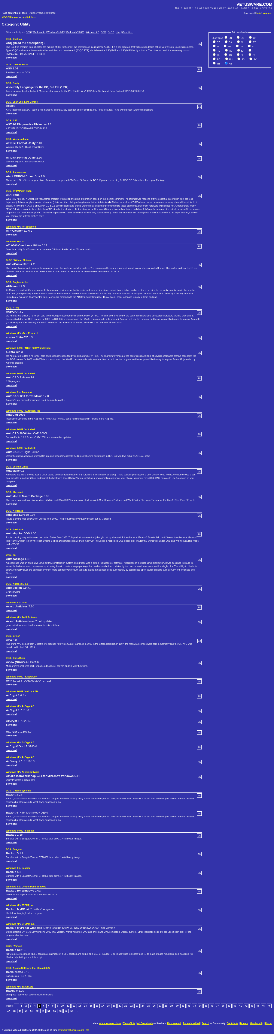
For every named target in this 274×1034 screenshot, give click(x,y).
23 (137, 1005)
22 (131, 1005)
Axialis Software (30, 772)
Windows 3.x (39, 32)
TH (218, 63)
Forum (268, 1023)
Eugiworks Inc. (21, 282)
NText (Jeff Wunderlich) (38, 348)
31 (183, 1005)
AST (15, 120)
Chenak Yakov (20, 64)
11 (68, 1005)
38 (223, 1005)
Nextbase (18, 511)
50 (25, 1011)
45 (263, 1005)
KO (230, 55)
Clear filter (127, 32)
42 (246, 1005)
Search (205, 1023)
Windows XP (92, 32)
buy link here (29, 17)
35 (206, 1005)
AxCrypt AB (31, 691)
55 (54, 1011)
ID (242, 50)
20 (120, 1005)
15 (91, 1005)
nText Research (30, 333)
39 (229, 1005)
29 (171, 1005)
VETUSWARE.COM (254, 4)
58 (71, 1011)
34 (200, 1005)
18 (108, 1005)
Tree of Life (129, 1023)
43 (252, 1005)
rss (87, 1030)
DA (230, 42)
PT (254, 55)
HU (230, 50)
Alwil (24, 602)
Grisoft (16, 636)
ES (242, 59)
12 (74, 1005)
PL (242, 55)
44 (257, 1005)
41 (240, 1005)
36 (211, 1005)
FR (229, 46)
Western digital (21, 139)
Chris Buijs (19, 658)
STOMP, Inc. (28, 905)
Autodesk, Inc (32, 410)
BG (242, 38)
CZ (218, 42)
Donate (244, 1023)
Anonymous (19, 172)
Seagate (29, 830)
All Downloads (145, 1023)
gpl (14, 555)
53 (43, 1011)
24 (142, 1005)
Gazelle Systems (22, 790)
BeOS (111, 32)
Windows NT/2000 (75, 32)
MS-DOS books (10, 17)
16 (97, 1005)
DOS (28, 32)
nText (16, 307)
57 (66, 1011)
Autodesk (30, 373)
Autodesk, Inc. (20, 584)
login (258, 13)
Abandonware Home (110, 1023)
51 (31, 1011)
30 (177, 1005)
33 (194, 1005)
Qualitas (17, 39)
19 (114, 1005)
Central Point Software (34, 886)
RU (230, 59)
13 (79, 1005)
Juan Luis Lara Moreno (25, 101)
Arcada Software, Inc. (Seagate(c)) (31, 968)
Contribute (232, 1023)
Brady (16, 83)
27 (160, 1005)
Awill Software (29, 617)
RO (218, 59)
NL (242, 42)
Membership (256, 1023)
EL (253, 46)
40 (235, 1005)
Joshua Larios (20, 466)
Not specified (29, 226)
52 (37, 1011)
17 (102, 1005)
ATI (23, 241)
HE (218, 50)
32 (189, 1005)
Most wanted (174, 1023)
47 (8, 1011)
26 (154, 1005)
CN (254, 38)
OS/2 (103, 32)
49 (20, 1011)
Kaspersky (31, 676)
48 (14, 1011)
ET (254, 42)
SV (254, 59)
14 (85, 1005)
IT (253, 50)
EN (230, 38)
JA (217, 55)
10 (62, 1005)
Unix (118, 32)
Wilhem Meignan (23, 260)
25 (148, 1005)
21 (125, 1005)
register (267, 13)
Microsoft (18, 492)
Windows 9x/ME (55, 32)
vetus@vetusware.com (71, 1030)
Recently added (191, 1023)
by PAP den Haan (22, 191)
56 (60, 1011)
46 (269, 1005)
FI (217, 46)
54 (49, 1011)
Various (18, 946)
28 (166, 1005)
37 (217, 1005)
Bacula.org (27, 986)
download (11, 57)
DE (241, 46)
